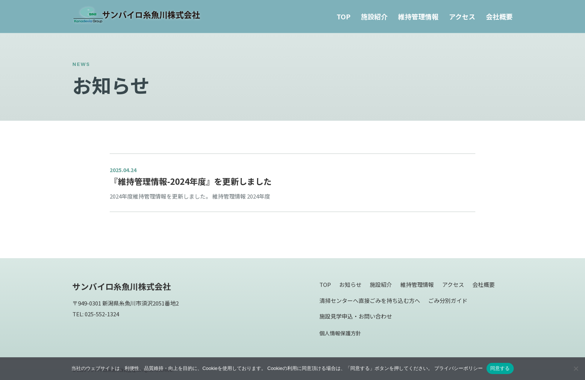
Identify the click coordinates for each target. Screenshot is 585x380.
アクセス (462, 16)
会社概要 (499, 16)
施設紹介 (374, 16)
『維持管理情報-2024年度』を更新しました (191, 181)
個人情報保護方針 (340, 333)
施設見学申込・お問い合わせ (355, 316)
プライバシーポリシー (458, 368)
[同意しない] (575, 368)
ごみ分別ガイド (447, 300)
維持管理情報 (418, 16)
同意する (500, 368)
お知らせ (350, 284)
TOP (343, 16)
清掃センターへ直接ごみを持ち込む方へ (369, 300)
